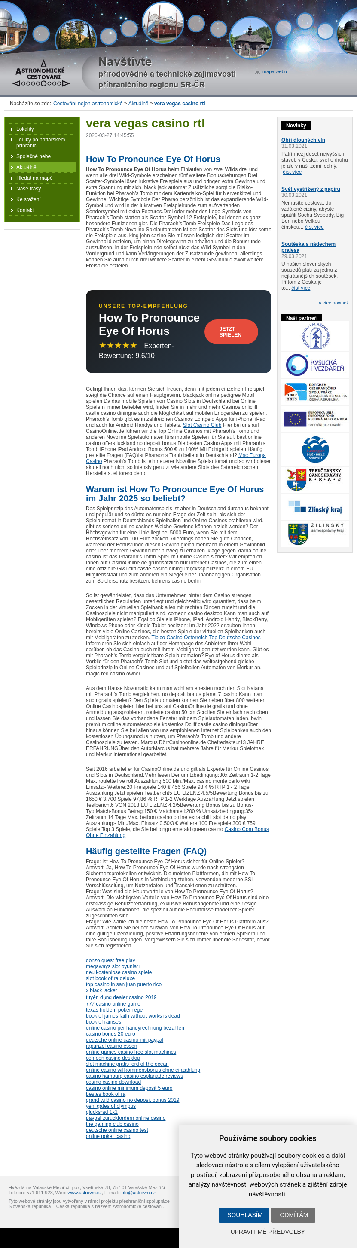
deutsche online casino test (117, 1130)
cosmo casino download (113, 1082)
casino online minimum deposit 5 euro (129, 1088)
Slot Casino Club (202, 425)
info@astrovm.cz (138, 1192)
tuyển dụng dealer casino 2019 (121, 997)
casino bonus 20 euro (110, 1034)
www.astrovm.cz (84, 1192)
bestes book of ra (105, 1094)
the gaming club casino (112, 1124)
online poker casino (108, 1136)
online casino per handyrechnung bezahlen (135, 1028)
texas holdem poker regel (115, 1010)
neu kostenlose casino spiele (119, 972)
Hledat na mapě (34, 178)
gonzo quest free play (110, 960)
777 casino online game (113, 1004)
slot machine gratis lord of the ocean (127, 1064)
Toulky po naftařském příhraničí (40, 143)
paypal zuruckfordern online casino (125, 1118)
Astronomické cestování (41, 73)
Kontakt (25, 210)
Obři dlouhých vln (303, 140)
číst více (292, 172)
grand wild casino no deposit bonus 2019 (133, 1100)
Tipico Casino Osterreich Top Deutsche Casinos (206, 638)
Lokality (25, 129)
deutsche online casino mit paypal (124, 1040)
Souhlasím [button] (244, 1214)
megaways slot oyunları (113, 966)
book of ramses (103, 1022)
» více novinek (334, 302)
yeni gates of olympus (111, 1106)
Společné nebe (33, 156)
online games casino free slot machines (131, 1052)
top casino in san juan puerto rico (124, 984)
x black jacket (101, 990)
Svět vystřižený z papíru (310, 189)
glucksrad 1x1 (102, 1112)
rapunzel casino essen (111, 1046)
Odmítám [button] (294, 1214)
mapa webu (274, 71)
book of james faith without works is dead (133, 1016)
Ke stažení (28, 199)
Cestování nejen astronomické (87, 104)
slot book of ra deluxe (110, 978)
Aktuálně (138, 104)
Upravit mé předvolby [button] (267, 1231)
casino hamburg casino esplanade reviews (134, 1076)
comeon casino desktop (113, 1058)
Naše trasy (28, 189)
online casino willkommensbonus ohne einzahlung (143, 1070)
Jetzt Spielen (230, 332)
